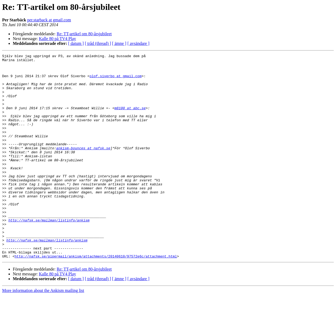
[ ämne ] (119, 43)
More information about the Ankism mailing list (43, 331)
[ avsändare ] (138, 43)
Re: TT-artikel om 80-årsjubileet (84, 34)
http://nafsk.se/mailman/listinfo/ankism (48, 253)
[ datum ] (76, 43)
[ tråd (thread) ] (98, 43)
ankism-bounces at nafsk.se (83, 167)
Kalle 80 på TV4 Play (57, 38)
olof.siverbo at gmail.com (116, 80)
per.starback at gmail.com (49, 20)
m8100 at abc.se (130, 119)
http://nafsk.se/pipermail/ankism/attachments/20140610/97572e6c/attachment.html (96, 297)
